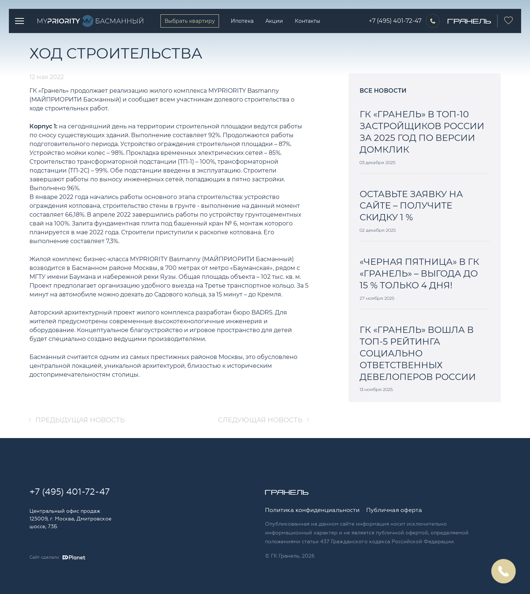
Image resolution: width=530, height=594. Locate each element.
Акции (274, 21)
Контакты (307, 21)
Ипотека (242, 21)
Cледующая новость (260, 420)
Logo (92, 21)
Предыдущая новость (80, 420)
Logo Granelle (286, 492)
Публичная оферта (394, 510)
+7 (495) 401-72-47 (395, 20)
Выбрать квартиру (190, 21)
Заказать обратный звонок (503, 571)
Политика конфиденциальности (312, 510)
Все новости (383, 91)
